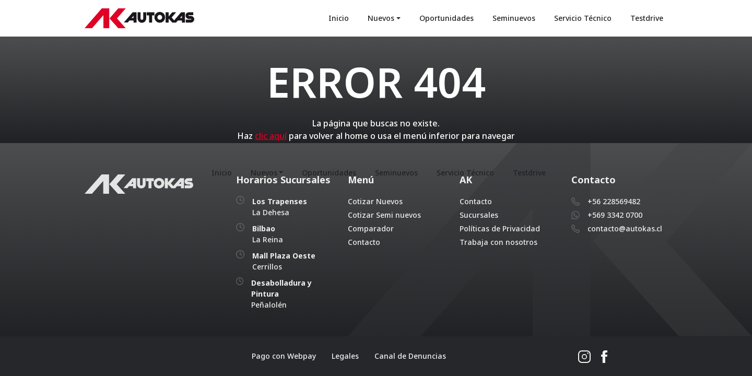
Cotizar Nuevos (375, 201)
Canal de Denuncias (410, 356)
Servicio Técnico (583, 18)
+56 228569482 (614, 201)
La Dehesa (279, 206)
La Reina (267, 234)
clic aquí (271, 136)
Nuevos (381, 18)
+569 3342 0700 (615, 215)
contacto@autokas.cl (625, 228)
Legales (345, 356)
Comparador (371, 228)
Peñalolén (281, 294)
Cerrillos (283, 261)
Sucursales (479, 215)
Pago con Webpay (284, 356)
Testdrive (646, 18)
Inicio (338, 18)
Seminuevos (513, 18)
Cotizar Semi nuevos (384, 215)
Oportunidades (446, 18)
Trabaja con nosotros (498, 242)
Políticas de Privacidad (500, 228)
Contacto (364, 242)
